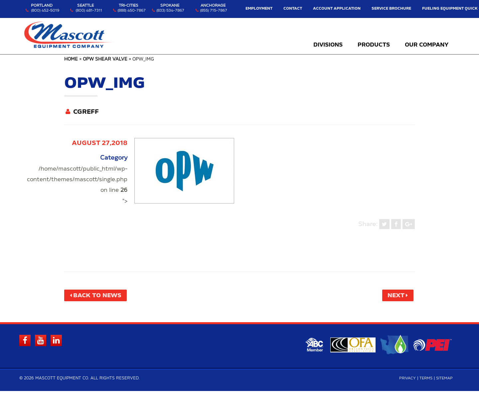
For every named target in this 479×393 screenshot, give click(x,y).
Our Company (426, 45)
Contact (304, 8)
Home (71, 59)
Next (394, 296)
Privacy (403, 380)
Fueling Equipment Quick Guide (448, 8)
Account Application (343, 8)
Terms (423, 380)
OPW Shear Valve (105, 59)
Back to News (100, 296)
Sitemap (443, 380)
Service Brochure (391, 8)
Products (374, 45)
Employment (273, 8)
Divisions (328, 45)
